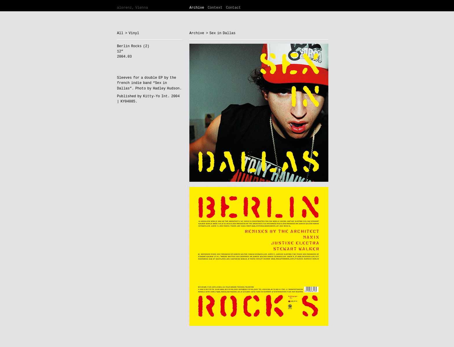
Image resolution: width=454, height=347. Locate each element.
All (120, 33)
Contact (233, 8)
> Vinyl (132, 33)
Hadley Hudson (166, 89)
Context (215, 8)
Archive (196, 8)
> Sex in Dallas (220, 33)
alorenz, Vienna (132, 8)
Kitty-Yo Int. (156, 96)
